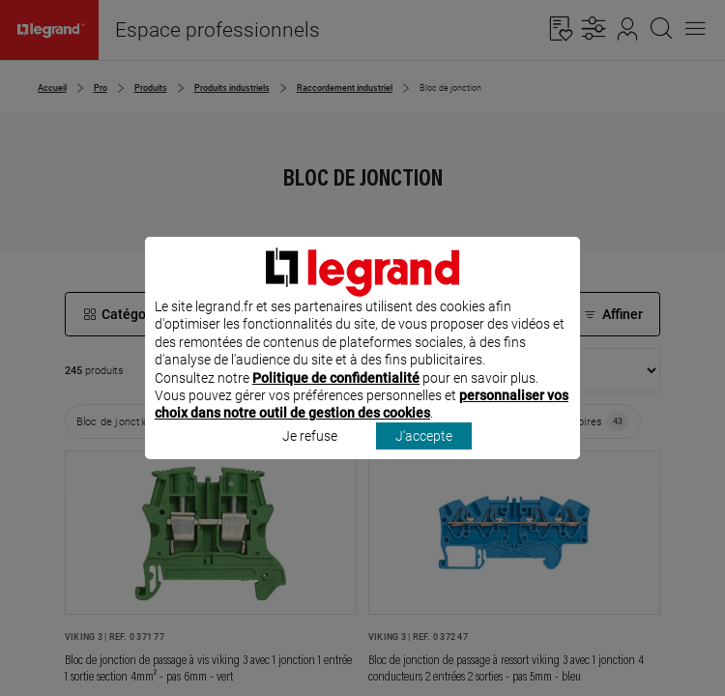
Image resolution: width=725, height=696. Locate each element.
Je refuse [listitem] (309, 461)
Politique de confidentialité (336, 403)
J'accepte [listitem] (423, 461)
